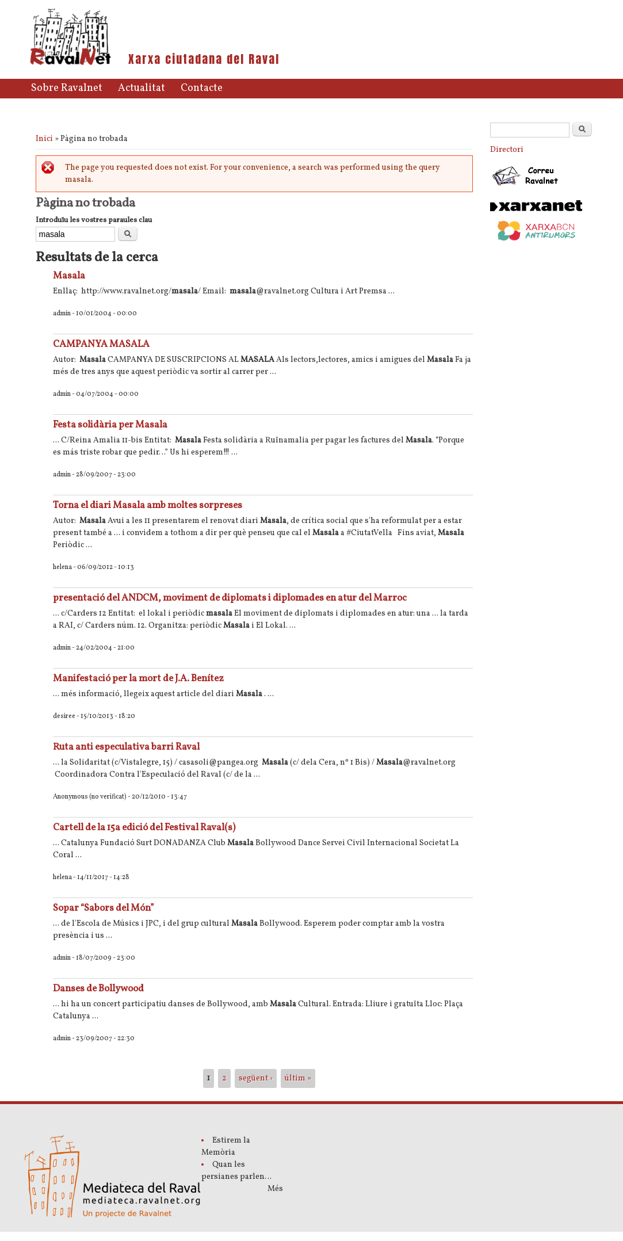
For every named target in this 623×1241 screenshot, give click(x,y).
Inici (44, 138)
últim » (298, 1078)
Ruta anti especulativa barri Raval (126, 747)
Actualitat (141, 88)
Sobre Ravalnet (66, 88)
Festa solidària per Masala (110, 425)
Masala (69, 275)
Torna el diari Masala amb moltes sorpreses (147, 505)
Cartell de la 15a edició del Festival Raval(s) (144, 827)
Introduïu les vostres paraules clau (94, 220)
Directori (506, 149)
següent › (256, 1078)
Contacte (202, 88)
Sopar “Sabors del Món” (103, 908)
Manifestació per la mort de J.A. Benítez (138, 678)
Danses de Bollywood (98, 988)
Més (275, 1188)
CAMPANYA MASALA (101, 344)
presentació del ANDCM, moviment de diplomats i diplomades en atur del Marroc (230, 598)
